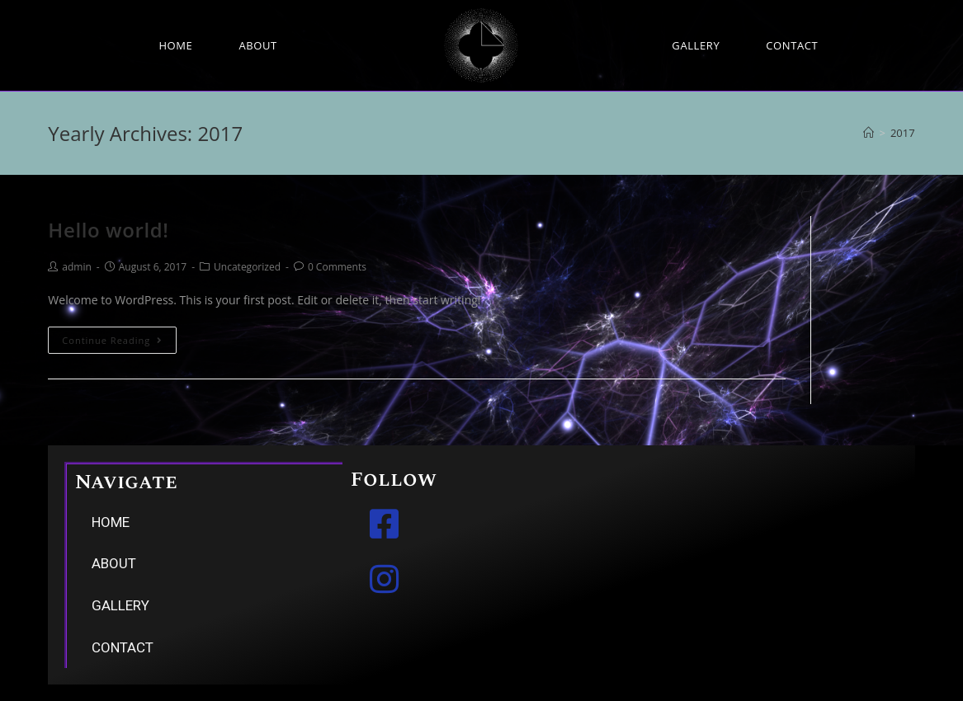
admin (77, 267)
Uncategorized (247, 267)
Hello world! (108, 229)
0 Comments (337, 267)
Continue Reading (112, 340)
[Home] (868, 132)
